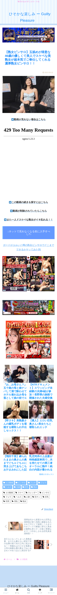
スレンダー (31, 493)
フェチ (32, 483)
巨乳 (25, 487)
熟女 (34, 487)
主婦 (17, 487)
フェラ (42, 483)
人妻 (27, 497)
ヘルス (7, 487)
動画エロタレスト (46, 474)
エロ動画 (8, 483)
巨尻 (6, 501)
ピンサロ (20, 483)
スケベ (19, 493)
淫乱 (15, 501)
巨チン (36, 497)
